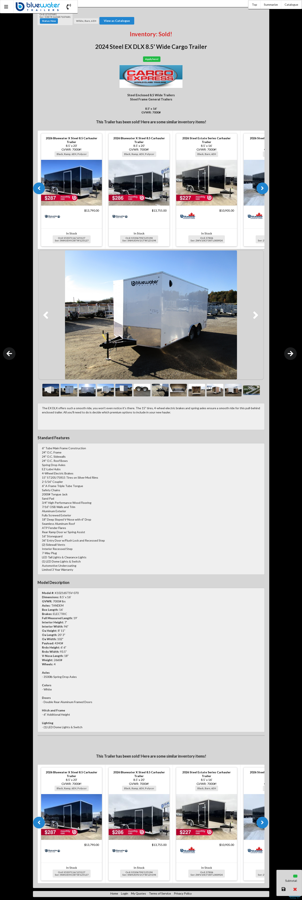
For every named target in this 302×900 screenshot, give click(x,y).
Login (124, 893)
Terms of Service (160, 893)
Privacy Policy (183, 893)
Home (114, 893)
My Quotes (138, 893)
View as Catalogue (117, 20)
